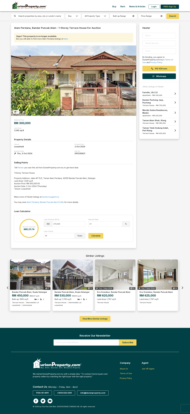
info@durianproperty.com (92, 393)
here (66, 39)
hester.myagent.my (50, 197)
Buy (114, 6)
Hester (21, 167)
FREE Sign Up (169, 6)
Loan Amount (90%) (51, 219)
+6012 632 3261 (64, 393)
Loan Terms (48, 231)
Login (154, 6)
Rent (122, 6)
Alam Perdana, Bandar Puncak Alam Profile (45, 202)
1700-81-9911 (42, 393)
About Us (124, 369)
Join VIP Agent (148, 369)
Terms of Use (126, 373)
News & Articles (137, 6)
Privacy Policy (156, 62)
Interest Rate (93, 219)
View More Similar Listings (95, 319)
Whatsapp (159, 76)
